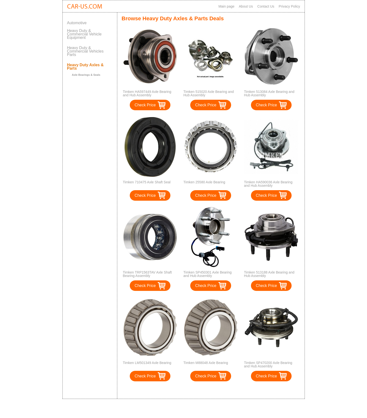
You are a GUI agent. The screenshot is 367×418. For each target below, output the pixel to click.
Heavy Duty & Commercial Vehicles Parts (85, 51)
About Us (246, 6)
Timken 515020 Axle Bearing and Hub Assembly (208, 93)
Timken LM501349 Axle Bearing (147, 363)
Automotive (77, 23)
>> (219, 390)
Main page (226, 6)
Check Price (145, 105)
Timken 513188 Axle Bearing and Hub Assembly (269, 274)
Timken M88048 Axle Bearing (205, 363)
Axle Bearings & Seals (86, 74)
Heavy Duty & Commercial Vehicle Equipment (84, 34)
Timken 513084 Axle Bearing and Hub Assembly (269, 93)
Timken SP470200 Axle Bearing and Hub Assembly (268, 364)
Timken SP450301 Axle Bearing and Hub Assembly (207, 274)
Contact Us (265, 6)
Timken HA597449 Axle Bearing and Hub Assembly (147, 93)
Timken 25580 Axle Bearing (204, 182)
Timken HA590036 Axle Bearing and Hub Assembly (268, 183)
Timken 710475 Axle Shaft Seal (147, 182)
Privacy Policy (289, 6)
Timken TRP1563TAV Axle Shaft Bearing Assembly (147, 274)
